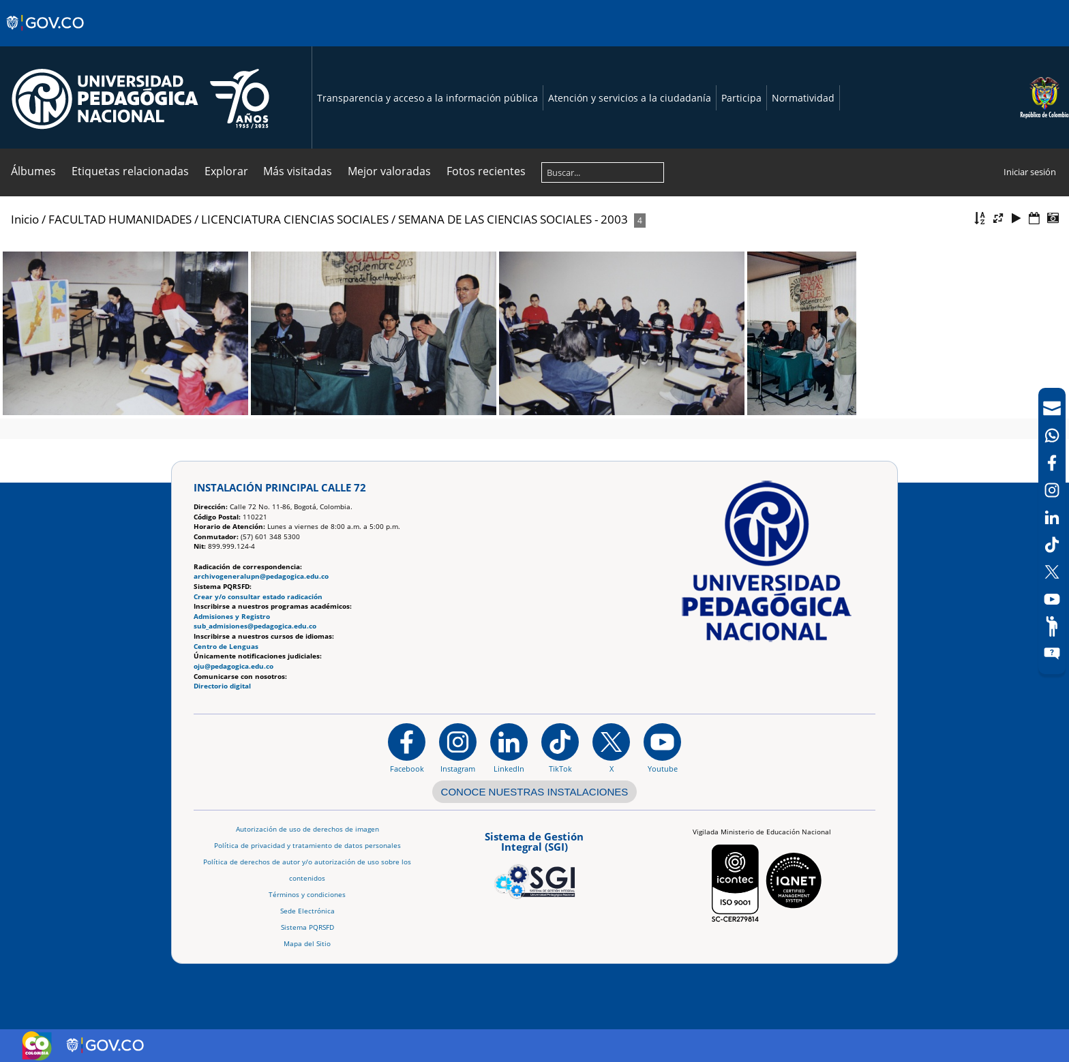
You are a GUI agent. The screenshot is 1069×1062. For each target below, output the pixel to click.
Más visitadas (297, 171)
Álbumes (33, 171)
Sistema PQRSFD (307, 927)
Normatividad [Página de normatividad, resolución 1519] (803, 97)
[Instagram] (457, 747)
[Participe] (1052, 626)
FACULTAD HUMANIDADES (120, 219)
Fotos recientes (486, 171)
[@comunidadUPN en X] (611, 747)
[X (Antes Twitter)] (1052, 572)
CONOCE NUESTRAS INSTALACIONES (535, 792)
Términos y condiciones (307, 894)
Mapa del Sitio (307, 943)
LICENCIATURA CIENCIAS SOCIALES (295, 219)
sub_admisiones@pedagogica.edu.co (255, 626)
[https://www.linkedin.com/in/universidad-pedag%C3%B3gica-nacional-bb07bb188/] (508, 747)
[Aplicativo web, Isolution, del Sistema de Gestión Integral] (534, 863)
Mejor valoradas (389, 171)
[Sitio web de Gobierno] (46, 36)
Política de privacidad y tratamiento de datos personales (307, 845)
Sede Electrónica (307, 911)
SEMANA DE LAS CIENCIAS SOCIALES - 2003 (513, 219)
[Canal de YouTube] (1052, 599)
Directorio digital (222, 686)
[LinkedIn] (1052, 517)
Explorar (226, 171)
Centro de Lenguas (226, 646)
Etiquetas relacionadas (130, 171)
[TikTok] (1052, 544)
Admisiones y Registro (232, 616)
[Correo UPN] (1052, 408)
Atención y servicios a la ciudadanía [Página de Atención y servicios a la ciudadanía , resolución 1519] (629, 97)
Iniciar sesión (1030, 172)
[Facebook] (1052, 462)
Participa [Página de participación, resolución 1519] (741, 97)
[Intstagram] (1052, 490)
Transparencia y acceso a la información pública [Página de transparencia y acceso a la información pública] (427, 97)
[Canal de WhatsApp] (1052, 435)
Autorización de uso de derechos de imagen (307, 829)
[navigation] (1052, 531)
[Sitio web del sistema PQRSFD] (1052, 653)
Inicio (25, 219)
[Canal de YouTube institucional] (662, 747)
